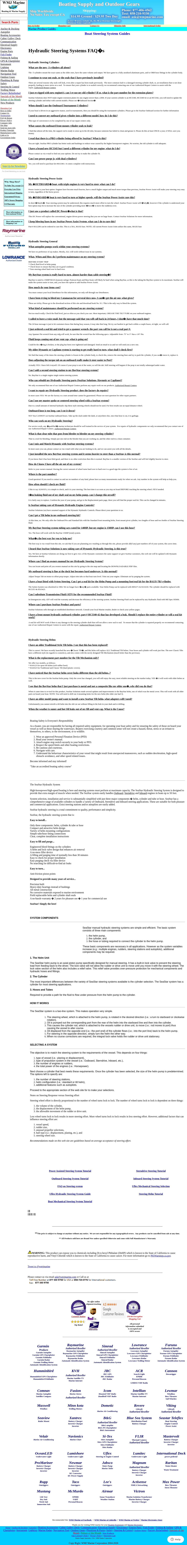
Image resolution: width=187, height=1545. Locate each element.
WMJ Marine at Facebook (80, 1520)
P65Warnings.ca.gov (161, 1255)
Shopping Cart (109, 1535)
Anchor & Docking (20, 1527)
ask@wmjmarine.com (65, 1277)
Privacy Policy (96, 1535)
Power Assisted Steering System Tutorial (70, 1171)
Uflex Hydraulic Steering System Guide (70, 1194)
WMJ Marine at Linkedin (105, 1520)
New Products (108, 1533)
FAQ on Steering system (70, 1186)
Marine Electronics (135, 1525)
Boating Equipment (116, 1525)
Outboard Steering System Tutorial (70, 1178)
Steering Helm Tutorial (151, 1194)
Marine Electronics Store (151, 1520)
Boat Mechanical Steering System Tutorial (70, 1201)
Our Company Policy (80, 1535)
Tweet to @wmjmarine (39, 1266)
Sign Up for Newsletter (13, 166)
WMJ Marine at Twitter (129, 1520)
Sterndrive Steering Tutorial (151, 1171)
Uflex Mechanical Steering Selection (151, 1186)
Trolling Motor (140, 1530)
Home (8, 1527)
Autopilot (33, 1527)
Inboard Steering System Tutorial (150, 1178)
